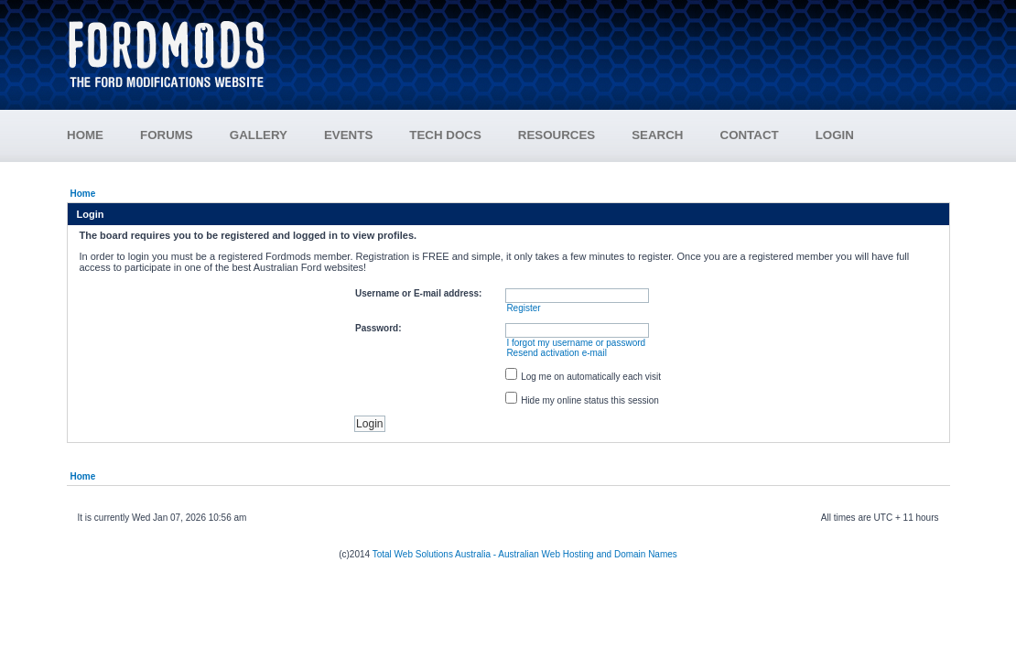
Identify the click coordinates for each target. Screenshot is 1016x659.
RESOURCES (575, 135)
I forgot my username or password (575, 343)
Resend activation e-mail (556, 353)
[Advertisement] (619, 46)
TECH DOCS (445, 135)
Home (83, 194)
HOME (85, 135)
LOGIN (835, 135)
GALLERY (258, 135)
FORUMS (185, 135)
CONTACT (749, 135)
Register (523, 308)
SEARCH (657, 135)
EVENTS (366, 135)
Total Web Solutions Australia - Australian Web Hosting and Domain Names (525, 554)
